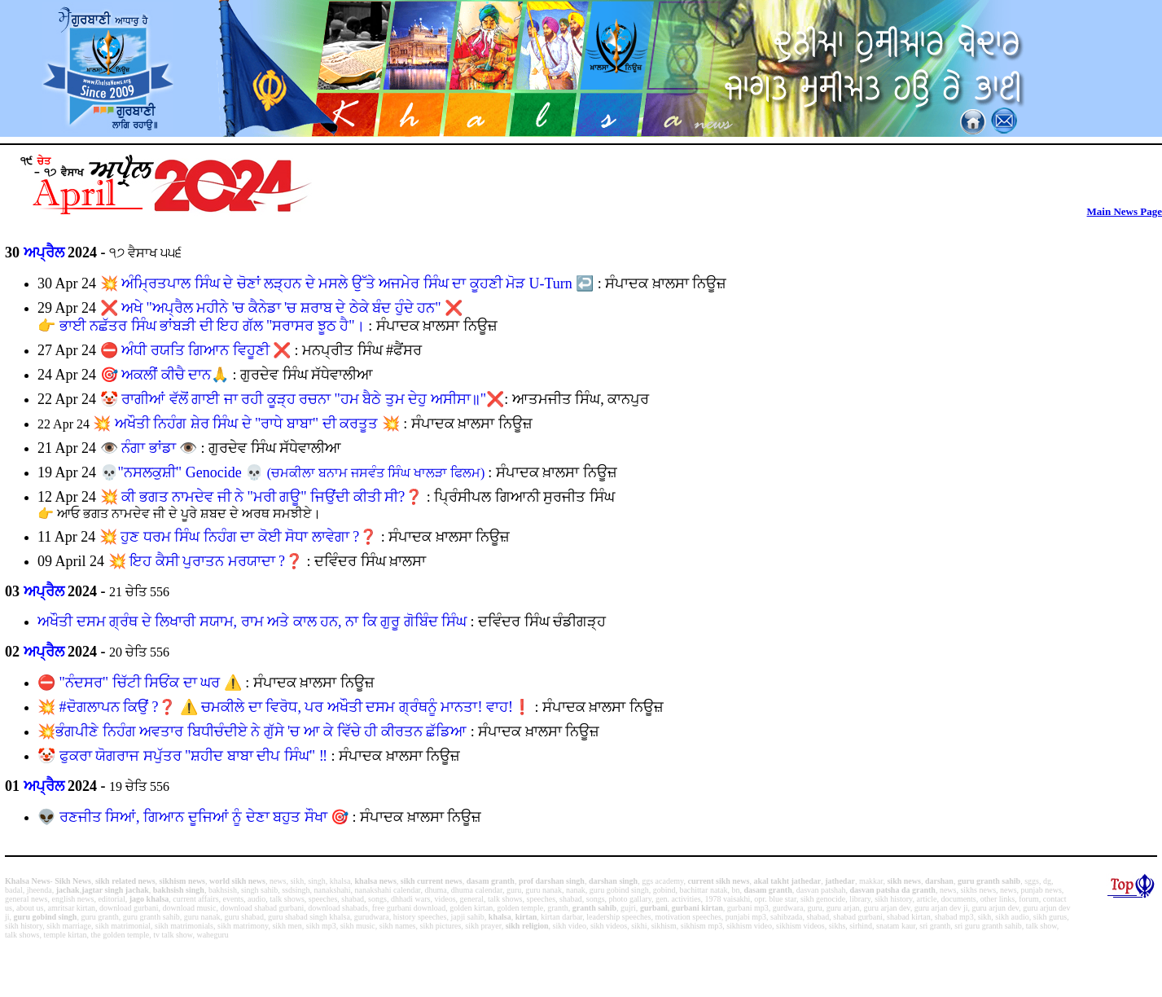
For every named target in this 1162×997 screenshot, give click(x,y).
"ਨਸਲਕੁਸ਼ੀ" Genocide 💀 (192, 472)
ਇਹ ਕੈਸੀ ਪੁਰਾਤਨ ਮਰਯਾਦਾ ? (207, 561)
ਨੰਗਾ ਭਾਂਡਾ (150, 448)
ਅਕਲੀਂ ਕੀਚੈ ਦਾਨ (166, 375)
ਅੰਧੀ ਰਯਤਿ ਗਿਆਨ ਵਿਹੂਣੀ (197, 350)
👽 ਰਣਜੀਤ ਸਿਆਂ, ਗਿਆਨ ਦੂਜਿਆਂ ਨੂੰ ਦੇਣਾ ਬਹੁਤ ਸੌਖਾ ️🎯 (195, 817)
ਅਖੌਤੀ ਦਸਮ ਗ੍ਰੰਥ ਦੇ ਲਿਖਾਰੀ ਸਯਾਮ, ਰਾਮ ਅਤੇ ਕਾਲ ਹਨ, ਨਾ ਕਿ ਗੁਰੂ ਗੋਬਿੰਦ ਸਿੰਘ (254, 621)
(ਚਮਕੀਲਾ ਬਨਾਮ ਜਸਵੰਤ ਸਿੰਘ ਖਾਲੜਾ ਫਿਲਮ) (376, 473)
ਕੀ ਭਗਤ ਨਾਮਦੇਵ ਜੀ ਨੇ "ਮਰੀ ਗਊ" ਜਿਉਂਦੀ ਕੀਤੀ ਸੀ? (263, 497)
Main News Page (1124, 211)
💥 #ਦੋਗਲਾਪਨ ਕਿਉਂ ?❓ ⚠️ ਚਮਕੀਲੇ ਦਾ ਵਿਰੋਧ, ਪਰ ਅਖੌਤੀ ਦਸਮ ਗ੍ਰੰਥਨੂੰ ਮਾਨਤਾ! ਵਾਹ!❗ (284, 707)
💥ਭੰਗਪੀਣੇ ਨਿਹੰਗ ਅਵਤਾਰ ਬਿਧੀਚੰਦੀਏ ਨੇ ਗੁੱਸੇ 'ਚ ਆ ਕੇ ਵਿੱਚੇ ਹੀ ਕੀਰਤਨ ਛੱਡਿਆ (254, 731)
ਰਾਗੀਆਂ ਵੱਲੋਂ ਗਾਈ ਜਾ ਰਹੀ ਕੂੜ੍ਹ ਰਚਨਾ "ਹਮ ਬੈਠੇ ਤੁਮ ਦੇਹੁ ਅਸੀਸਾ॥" (303, 399)
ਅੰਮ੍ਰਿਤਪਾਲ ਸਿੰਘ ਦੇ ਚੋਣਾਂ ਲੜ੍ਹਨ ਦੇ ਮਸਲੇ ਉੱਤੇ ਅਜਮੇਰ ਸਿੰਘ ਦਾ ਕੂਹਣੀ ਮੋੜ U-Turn (348, 283)
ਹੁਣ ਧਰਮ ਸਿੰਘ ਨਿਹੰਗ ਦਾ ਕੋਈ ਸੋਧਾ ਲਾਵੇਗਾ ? (240, 537)
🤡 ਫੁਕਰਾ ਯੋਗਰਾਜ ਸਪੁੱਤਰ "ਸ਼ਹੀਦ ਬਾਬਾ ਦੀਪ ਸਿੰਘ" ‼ (184, 756)
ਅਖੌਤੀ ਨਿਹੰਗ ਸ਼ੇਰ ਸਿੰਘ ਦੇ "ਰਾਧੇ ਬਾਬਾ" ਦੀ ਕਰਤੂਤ (248, 423)
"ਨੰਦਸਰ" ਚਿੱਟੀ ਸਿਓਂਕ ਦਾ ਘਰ (140, 682)
